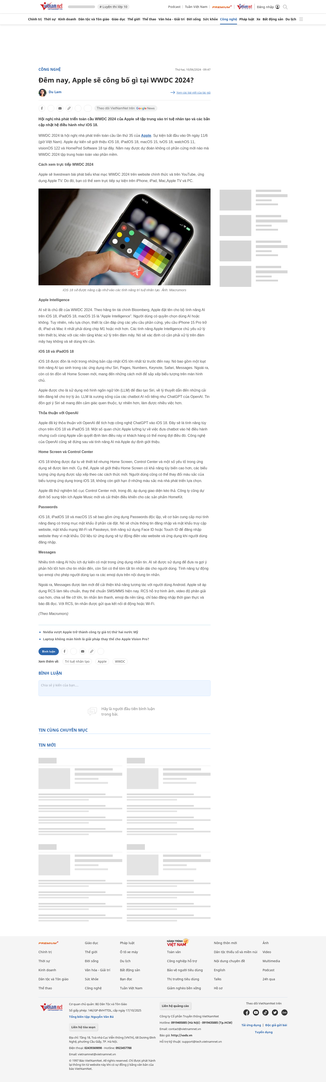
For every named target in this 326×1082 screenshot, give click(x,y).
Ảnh (266, 943)
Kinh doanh (67, 19)
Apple (146, 135)
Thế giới (133, 19)
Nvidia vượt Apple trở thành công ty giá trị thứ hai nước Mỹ (90, 632)
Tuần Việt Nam (196, 7)
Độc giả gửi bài (276, 1025)
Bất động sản (273, 19)
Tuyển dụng (264, 1032)
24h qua (269, 979)
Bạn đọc (126, 979)
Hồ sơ (218, 988)
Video (267, 952)
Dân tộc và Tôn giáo (93, 19)
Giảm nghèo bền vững (184, 988)
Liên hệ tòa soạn (83, 1027)
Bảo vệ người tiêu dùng (185, 970)
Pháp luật (246, 19)
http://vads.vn (181, 1035)
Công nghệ (228, 19)
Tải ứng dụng (251, 1025)
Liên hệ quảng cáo (175, 1006)
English (219, 970)
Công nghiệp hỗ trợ (182, 961)
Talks (217, 979)
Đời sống (194, 19)
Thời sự (50, 19)
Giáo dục (118, 19)
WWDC (120, 661)
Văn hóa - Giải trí (171, 19)
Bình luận (48, 651)
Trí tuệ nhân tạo (77, 661)
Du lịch (290, 19)
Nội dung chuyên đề (229, 961)
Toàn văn (174, 952)
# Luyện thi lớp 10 (113, 7)
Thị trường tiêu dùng (183, 979)
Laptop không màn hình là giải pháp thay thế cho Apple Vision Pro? (96, 639)
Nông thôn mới (225, 943)
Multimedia (271, 961)
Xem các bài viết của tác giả (194, 92)
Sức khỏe (210, 19)
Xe (258, 19)
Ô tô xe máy (129, 952)
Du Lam (55, 92)
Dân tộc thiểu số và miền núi (235, 952)
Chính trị (35, 19)
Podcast (174, 7)
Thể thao (149, 19)
